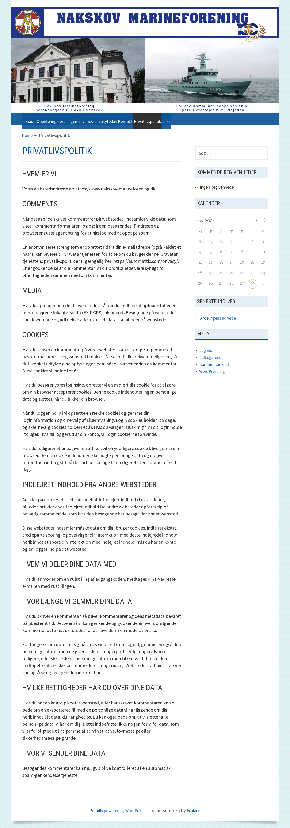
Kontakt (175, 119)
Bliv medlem (122, 119)
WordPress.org (213, 373)
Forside (32, 119)
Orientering (57, 119)
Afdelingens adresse (220, 320)
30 (252, 285)
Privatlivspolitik (205, 119)
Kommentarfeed (215, 366)
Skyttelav (151, 119)
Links (233, 119)
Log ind (206, 352)
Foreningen (89, 119)
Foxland (197, 810)
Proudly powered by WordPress (116, 810)
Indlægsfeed (211, 359)
